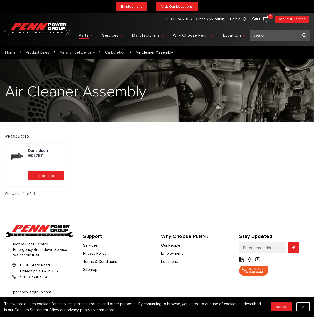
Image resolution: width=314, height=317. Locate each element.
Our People (170, 245)
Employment (131, 6)
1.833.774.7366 (178, 19)
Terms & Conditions (100, 261)
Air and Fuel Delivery (77, 52)
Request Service (292, 19)
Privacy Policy (95, 253)
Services (90, 245)
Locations (169, 261)
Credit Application (210, 19)
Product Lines (37, 52)
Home (10, 52)
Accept (281, 307)
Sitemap (90, 269)
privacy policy (78, 309)
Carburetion (115, 52)
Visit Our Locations (177, 6)
